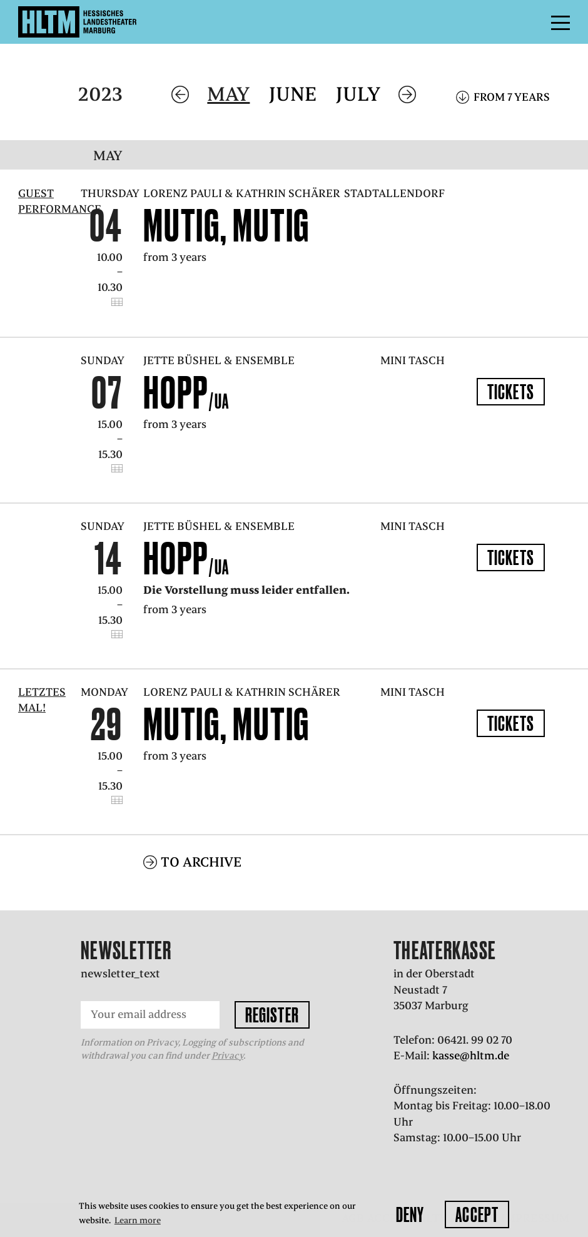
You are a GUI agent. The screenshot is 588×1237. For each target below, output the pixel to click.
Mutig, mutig (226, 225)
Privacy (227, 1055)
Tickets (510, 391)
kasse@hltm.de (470, 1055)
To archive (201, 861)
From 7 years (512, 97)
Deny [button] (410, 1214)
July (358, 94)
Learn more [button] (137, 1220)
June (293, 94)
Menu (532, 22)
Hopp (186, 392)
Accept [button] (477, 1214)
